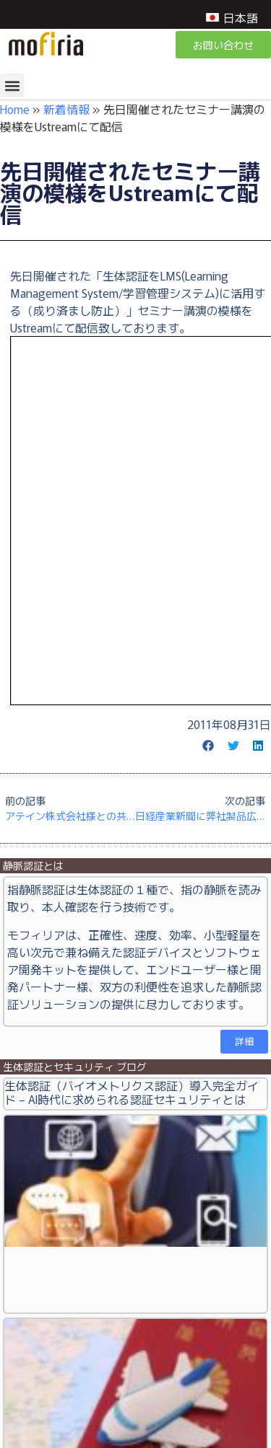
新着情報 (66, 109)
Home (15, 109)
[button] (12, 85)
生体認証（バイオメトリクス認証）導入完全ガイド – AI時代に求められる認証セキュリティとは (131, 1092)
